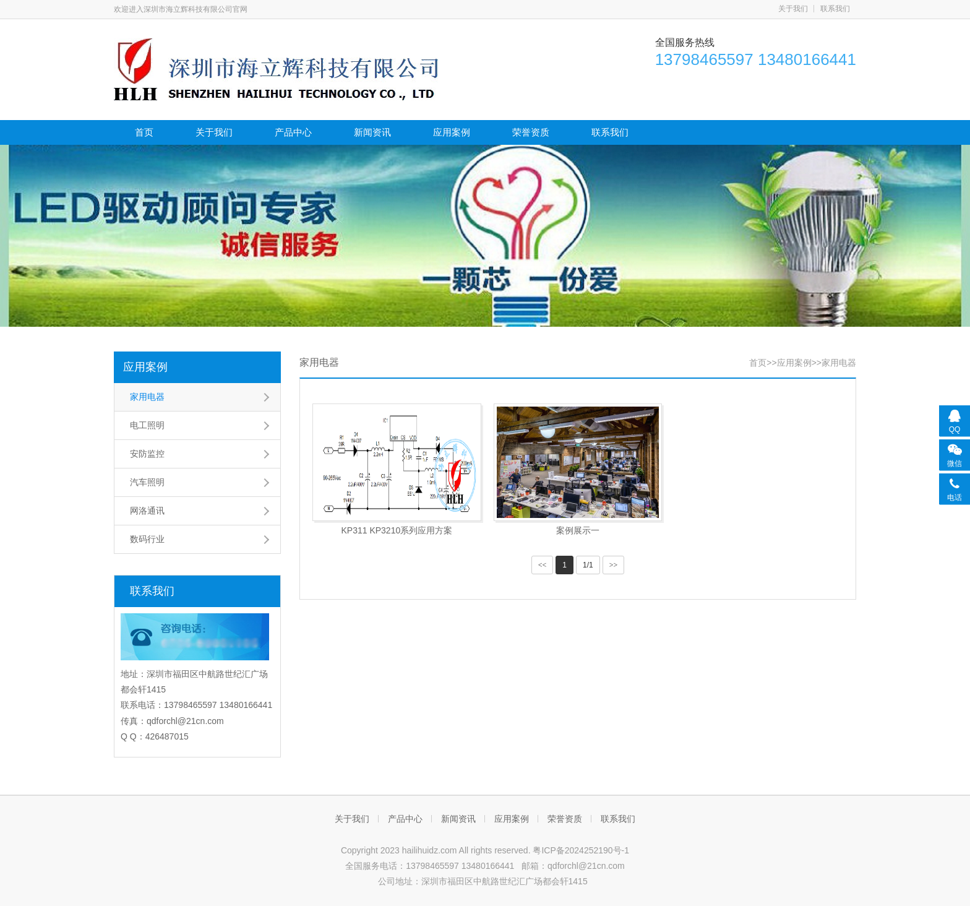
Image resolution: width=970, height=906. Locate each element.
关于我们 (793, 8)
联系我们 (835, 8)
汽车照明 (147, 482)
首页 (144, 132)
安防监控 (147, 454)
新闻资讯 (372, 132)
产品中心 (293, 132)
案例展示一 (577, 530)
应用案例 (451, 132)
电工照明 (147, 425)
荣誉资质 (530, 132)
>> (613, 565)
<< (542, 565)
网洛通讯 (147, 511)
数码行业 (147, 539)
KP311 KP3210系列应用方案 (396, 530)
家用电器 (147, 397)
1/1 (588, 565)
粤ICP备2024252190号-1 (581, 850)
